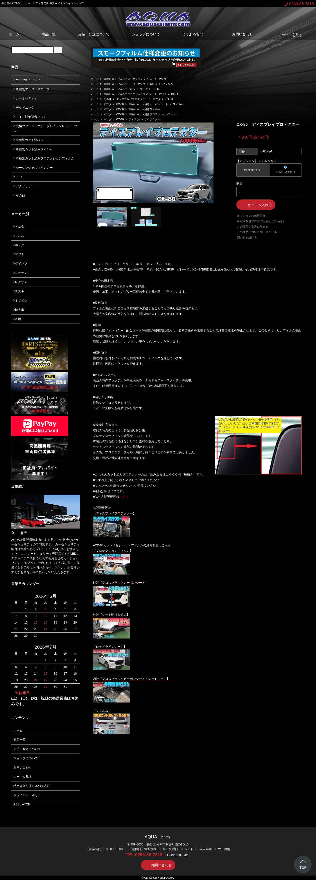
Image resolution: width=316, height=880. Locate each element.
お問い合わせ (239, 34)
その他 (107, 99)
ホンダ (18, 245)
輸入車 (18, 309)
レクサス (20, 282)
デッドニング (23, 107)
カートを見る (289, 35)
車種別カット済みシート (118, 84)
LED (17, 177)
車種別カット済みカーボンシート (148, 104)
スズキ (18, 291)
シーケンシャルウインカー (33, 167)
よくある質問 (192, 34)
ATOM (26, 804)
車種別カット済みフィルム (119, 89)
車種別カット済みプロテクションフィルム (129, 78)
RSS (16, 804)
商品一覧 (49, 34)
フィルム (167, 84)
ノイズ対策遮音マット (30, 117)
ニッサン (20, 272)
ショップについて (146, 34)
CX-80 (154, 84)
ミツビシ (20, 300)
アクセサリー (23, 186)
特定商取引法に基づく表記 (31, 786)
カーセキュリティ (26, 80)
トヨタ (18, 226)
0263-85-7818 (299, 4)
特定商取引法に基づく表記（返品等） (261, 221)
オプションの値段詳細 (251, 215)
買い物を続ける (247, 237)
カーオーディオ (25, 98)
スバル (18, 236)
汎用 (17, 319)
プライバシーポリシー (28, 795)
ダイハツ (20, 263)
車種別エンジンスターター (33, 89)
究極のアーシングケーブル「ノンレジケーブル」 (45, 128)
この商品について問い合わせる (257, 232)
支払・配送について (94, 34)
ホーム (14, 34)
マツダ (162, 78)
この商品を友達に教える (252, 226)
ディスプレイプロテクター (132, 99)
